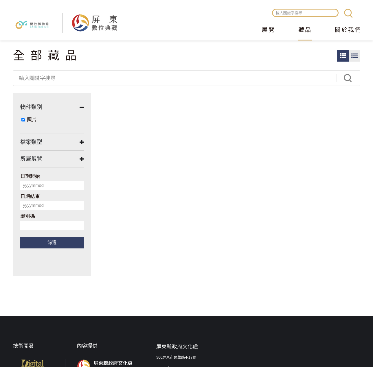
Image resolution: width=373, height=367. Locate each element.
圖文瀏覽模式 (354, 56)
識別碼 (27, 216)
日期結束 (30, 196)
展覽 (268, 30)
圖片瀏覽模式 (343, 56)
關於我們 (348, 30)
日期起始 (30, 175)
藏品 (305, 30)
